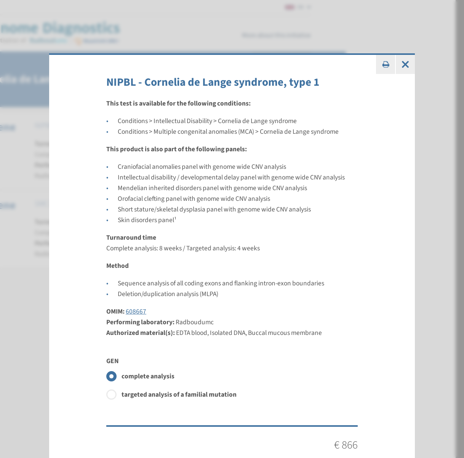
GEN (112, 361)
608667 (136, 311)
